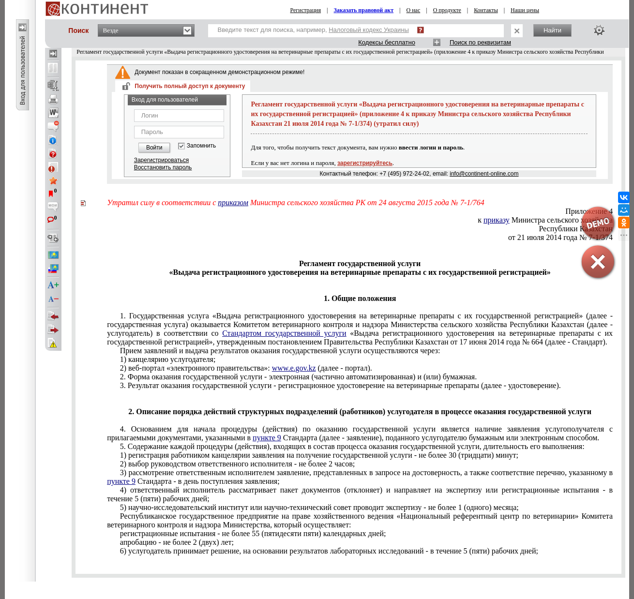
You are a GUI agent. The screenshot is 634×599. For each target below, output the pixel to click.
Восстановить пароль (163, 167)
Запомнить (201, 146)
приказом (233, 202)
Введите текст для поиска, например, (313, 29)
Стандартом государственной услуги (284, 333)
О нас (414, 10)
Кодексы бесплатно (386, 42)
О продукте (447, 10)
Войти (154, 147)
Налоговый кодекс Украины (369, 29)
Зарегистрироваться (161, 160)
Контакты (486, 10)
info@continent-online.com (484, 173)
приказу (496, 220)
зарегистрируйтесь (364, 163)
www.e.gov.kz (294, 368)
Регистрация (305, 10)
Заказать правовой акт (363, 10)
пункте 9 (267, 438)
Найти (552, 30)
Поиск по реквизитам (480, 42)
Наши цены (525, 10)
